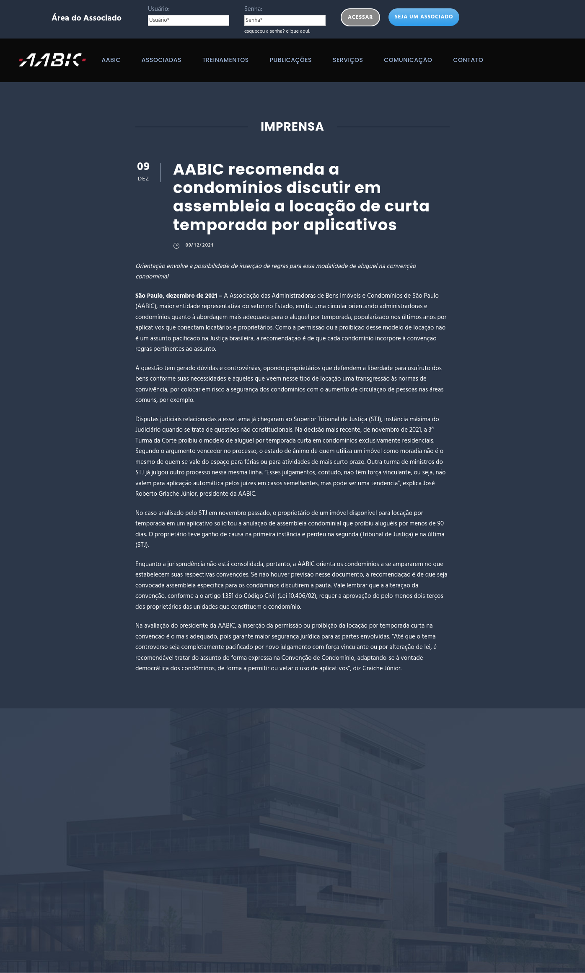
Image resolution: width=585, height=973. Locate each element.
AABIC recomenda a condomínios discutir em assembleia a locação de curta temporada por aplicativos (301, 197)
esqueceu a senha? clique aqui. (277, 31)
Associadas (161, 60)
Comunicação (408, 60)
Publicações (291, 60)
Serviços (348, 60)
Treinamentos (225, 60)
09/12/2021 (199, 245)
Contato (468, 60)
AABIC (110, 60)
